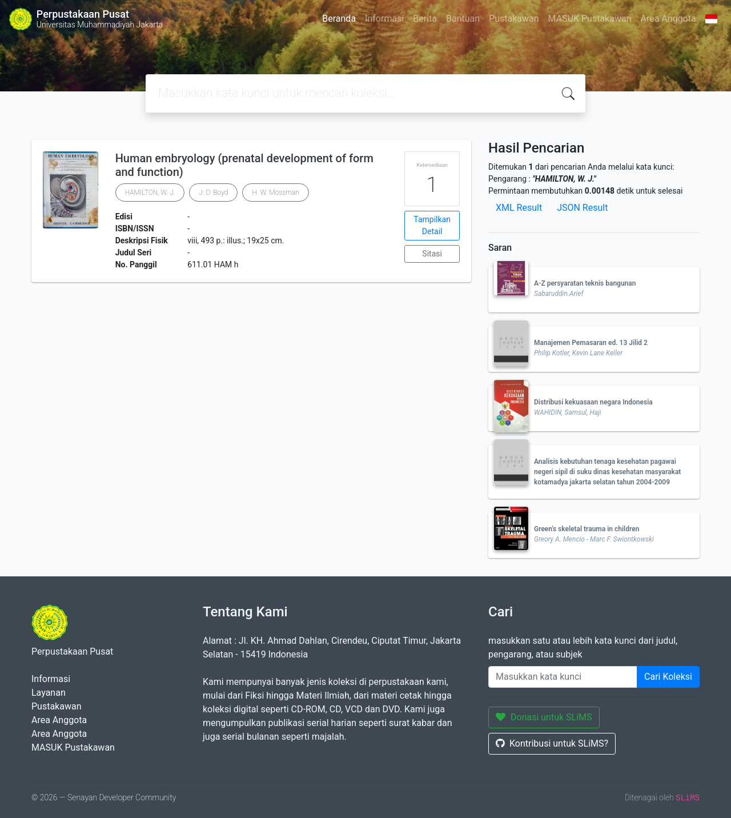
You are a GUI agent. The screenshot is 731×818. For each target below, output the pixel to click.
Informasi (384, 18)
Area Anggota (668, 18)
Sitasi (432, 253)
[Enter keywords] (562, 677)
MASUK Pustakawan (590, 18)
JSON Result (582, 207)
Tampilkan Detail (432, 225)
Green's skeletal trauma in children (586, 529)
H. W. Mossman (275, 193)
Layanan (48, 692)
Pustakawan (514, 18)
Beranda (339, 18)
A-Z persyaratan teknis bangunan (585, 283)
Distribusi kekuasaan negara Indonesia (593, 402)
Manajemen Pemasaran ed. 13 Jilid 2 (591, 343)
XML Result (519, 207)
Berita (425, 18)
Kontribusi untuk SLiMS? (552, 743)
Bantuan (463, 18)
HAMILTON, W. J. (150, 193)
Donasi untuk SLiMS (544, 717)
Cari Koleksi (668, 676)
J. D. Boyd (213, 193)
